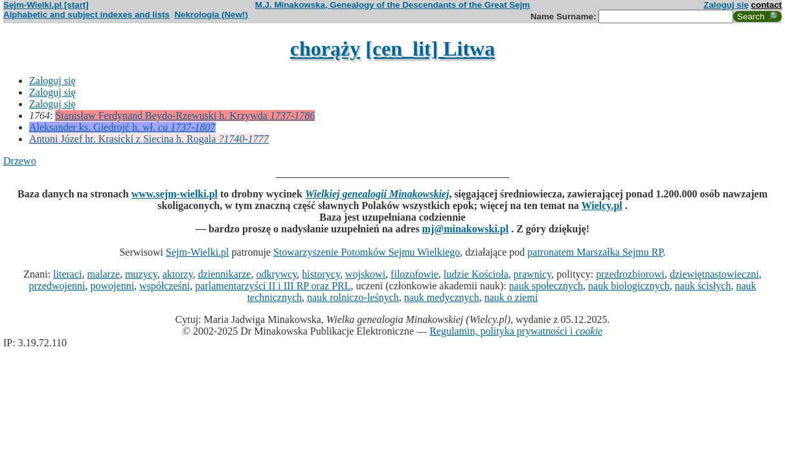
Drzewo (19, 160)
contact (766, 5)
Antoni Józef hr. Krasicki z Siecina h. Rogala (149, 138)
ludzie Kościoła (476, 274)
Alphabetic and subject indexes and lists (86, 14)
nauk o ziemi (511, 297)
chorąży (325, 48)
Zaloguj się (726, 5)
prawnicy (533, 274)
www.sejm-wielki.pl (174, 193)
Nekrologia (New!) (210, 14)
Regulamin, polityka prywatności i (515, 331)
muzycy (141, 274)
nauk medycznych (441, 297)
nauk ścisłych (703, 285)
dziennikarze (224, 274)
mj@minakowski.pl (465, 228)
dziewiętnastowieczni (714, 274)
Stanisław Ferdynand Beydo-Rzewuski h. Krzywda (185, 115)
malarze (103, 274)
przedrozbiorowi (630, 274)
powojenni (113, 285)
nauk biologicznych (629, 285)
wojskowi (365, 274)
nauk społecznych (546, 285)
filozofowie (414, 274)
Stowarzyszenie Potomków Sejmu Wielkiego (366, 252)
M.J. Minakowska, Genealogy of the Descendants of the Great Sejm (392, 5)
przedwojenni (56, 285)
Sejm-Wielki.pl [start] (46, 5)
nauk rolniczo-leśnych (353, 297)
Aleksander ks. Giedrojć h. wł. (122, 127)
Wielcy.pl (602, 205)
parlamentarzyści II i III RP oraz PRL (272, 285)
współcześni (164, 285)
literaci (67, 274)
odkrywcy (276, 274)
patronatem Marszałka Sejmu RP (595, 252)
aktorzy (178, 274)
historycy (321, 274)
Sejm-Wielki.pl (197, 252)
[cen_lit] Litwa (430, 48)
